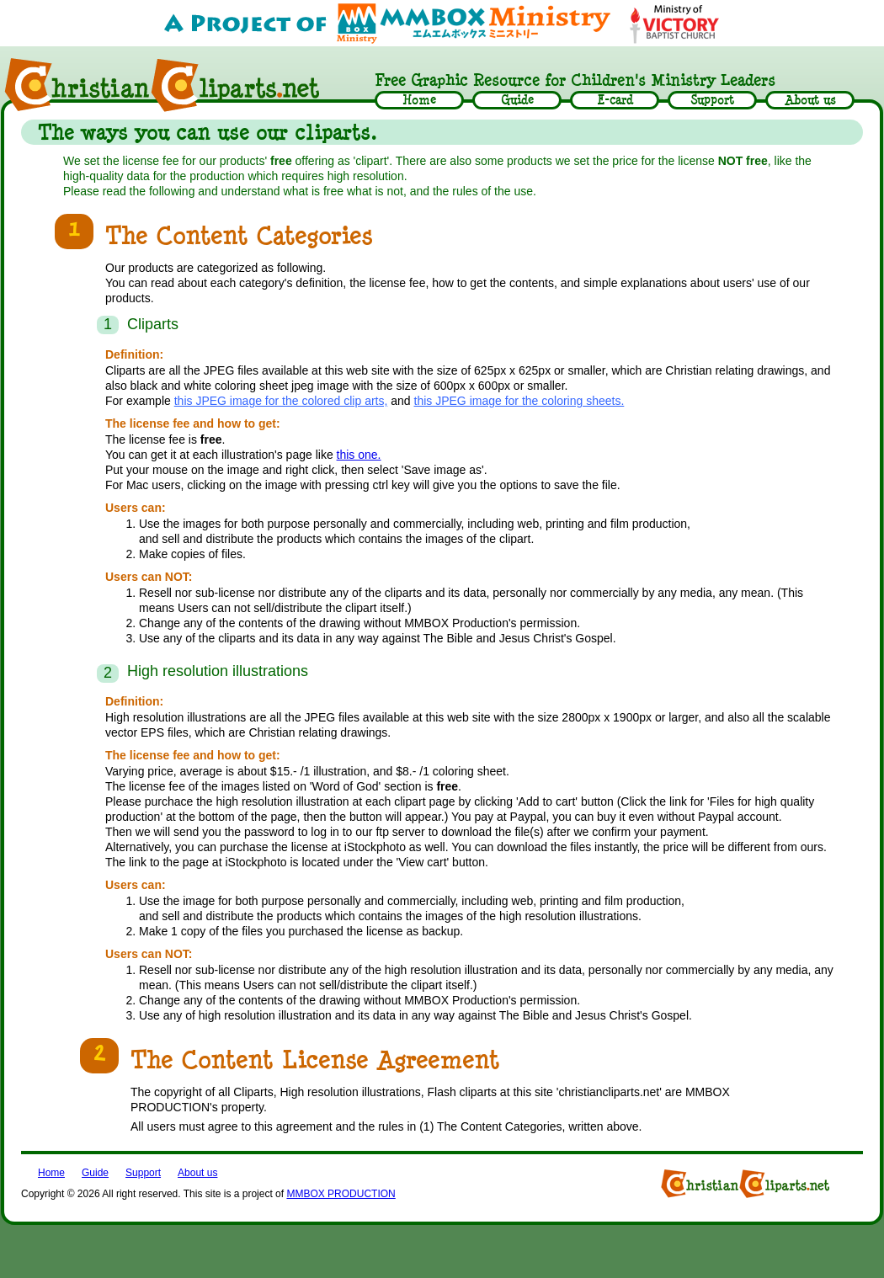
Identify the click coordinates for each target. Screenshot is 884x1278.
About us (197, 1173)
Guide (95, 1173)
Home (51, 1173)
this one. (359, 454)
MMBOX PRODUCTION (340, 1194)
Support (143, 1173)
